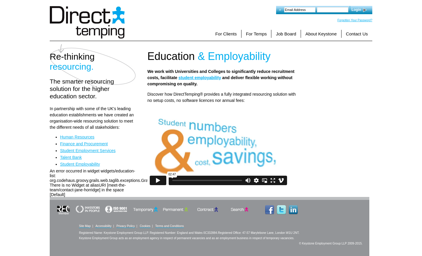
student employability (199, 77)
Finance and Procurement (84, 143)
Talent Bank (71, 157)
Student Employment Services (88, 150)
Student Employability (80, 164)
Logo (87, 22)
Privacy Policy (125, 226)
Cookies (145, 226)
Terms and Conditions (169, 226)
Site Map (85, 226)
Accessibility (103, 226)
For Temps (256, 33)
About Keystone (321, 33)
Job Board (286, 33)
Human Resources (77, 137)
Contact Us (357, 33)
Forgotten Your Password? (354, 20)
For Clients (226, 33)
